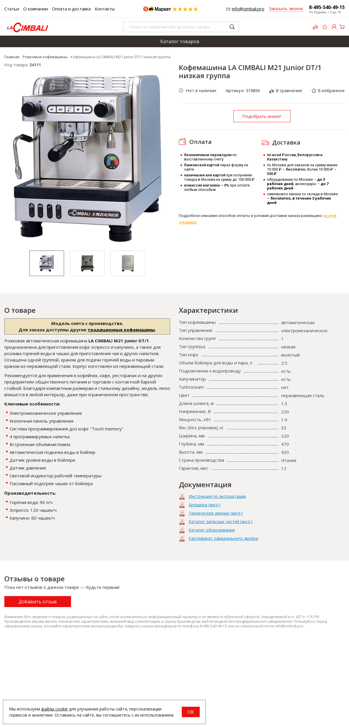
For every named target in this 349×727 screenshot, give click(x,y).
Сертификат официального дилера (223, 538)
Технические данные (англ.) (216, 513)
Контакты (105, 9)
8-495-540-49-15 (327, 7)
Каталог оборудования (212, 530)
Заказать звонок (286, 8)
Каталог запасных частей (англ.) (220, 521)
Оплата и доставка (71, 9)
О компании (35, 9)
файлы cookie (54, 709)
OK (191, 712)
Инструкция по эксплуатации (217, 496)
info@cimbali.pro (248, 9)
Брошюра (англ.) (205, 504)
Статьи (11, 9)
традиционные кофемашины (121, 330)
